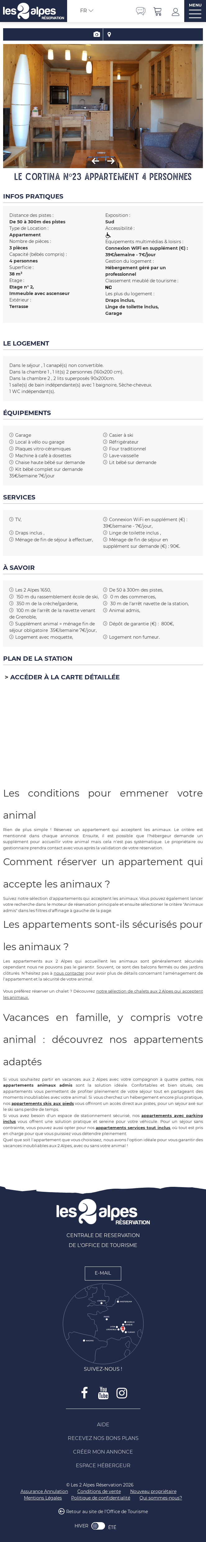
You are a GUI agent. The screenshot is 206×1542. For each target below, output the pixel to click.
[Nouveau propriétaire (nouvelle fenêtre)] (153, 1491)
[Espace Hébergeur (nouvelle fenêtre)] (103, 1465)
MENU (195, 5)
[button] (158, 11)
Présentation (97, 34)
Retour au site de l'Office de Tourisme (107, 1511)
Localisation (109, 34)
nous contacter (69, 973)
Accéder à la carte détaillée (65, 677)
